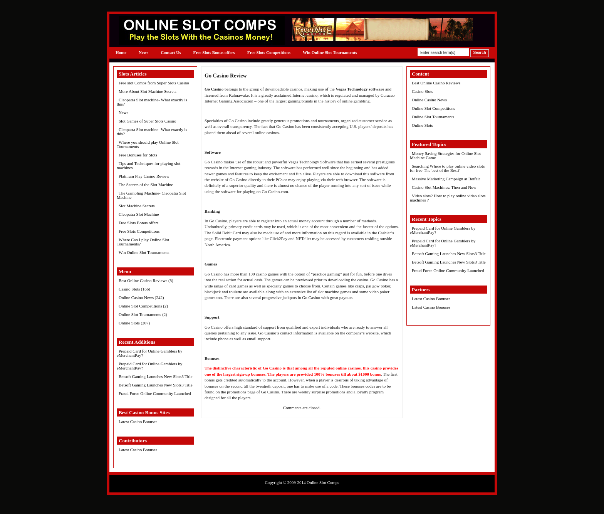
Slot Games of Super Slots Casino (147, 121)
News (143, 52)
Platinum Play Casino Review (144, 176)
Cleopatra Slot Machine (139, 214)
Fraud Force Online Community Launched (155, 393)
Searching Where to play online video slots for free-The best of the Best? (447, 168)
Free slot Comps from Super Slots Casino (154, 83)
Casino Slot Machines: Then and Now (444, 187)
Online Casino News (136, 297)
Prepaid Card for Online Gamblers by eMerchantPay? (149, 353)
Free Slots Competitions (268, 52)
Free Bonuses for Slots (138, 155)
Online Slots (129, 323)
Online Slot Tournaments (140, 314)
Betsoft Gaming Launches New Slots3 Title (156, 376)
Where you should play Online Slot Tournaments (148, 144)
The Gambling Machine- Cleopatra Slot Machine (151, 195)
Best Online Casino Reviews (143, 280)
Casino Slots (129, 289)
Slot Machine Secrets (136, 205)
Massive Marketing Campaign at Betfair (446, 178)
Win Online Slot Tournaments (330, 52)
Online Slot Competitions (140, 306)
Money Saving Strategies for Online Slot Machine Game (445, 155)
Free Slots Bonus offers (214, 52)
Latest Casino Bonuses (138, 421)
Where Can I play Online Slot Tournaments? (143, 241)
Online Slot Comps (323, 482)
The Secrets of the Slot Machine (146, 184)
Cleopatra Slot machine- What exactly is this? (152, 101)
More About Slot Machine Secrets (147, 91)
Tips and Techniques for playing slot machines (148, 165)
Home (121, 52)
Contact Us (171, 52)
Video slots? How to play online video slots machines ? (448, 197)
